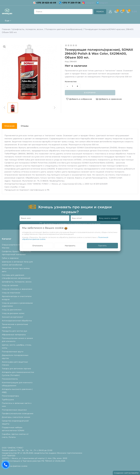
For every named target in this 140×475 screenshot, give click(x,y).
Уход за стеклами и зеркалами (17, 289)
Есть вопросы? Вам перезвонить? (6, 465)
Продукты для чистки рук (15, 331)
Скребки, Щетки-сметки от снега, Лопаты (15, 435)
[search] (100, 11)
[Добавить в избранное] (79, 99)
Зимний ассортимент (13, 317)
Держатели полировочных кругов (15, 356)
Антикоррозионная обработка (17, 320)
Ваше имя (26, 218)
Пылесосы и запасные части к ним (17, 404)
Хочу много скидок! (108, 218)
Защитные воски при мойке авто (16, 270)
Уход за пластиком (11, 293)
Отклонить (37, 245)
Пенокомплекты (10, 379)
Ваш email (77, 218)
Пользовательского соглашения (84, 224)
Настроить (70, 245)
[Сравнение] (116, 11)
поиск (39, 11)
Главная (6, 29)
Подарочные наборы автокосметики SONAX (13, 429)
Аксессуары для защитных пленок (15, 363)
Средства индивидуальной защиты (15, 422)
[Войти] (110, 11)
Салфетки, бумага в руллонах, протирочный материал (16, 253)
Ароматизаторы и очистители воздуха (17, 297)
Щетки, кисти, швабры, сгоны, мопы (17, 346)
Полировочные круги (13, 351)
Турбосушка (8, 399)
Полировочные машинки (14, 410)
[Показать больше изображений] (4, 46)
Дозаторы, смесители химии (16, 417)
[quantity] (72, 86)
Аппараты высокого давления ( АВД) (17, 390)
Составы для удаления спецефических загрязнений (16, 276)
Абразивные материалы (14, 334)
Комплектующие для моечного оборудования (17, 384)
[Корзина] (127, 11)
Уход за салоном (10, 285)
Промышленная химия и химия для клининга (17, 339)
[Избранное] (122, 11)
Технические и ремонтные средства (15, 325)
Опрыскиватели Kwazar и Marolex (14, 246)
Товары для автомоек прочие (17, 368)
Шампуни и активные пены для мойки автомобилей (17, 263)
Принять (102, 245)
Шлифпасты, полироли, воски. (27, 29)
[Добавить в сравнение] (109, 99)
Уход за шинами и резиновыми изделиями (17, 304)
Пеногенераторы (11, 396)
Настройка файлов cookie (14, 466)
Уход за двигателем (12, 310)
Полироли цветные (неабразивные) (63, 29)
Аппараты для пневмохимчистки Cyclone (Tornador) (18, 373)
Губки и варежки (11, 258)
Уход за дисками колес (13, 313)
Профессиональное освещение (18, 413)
